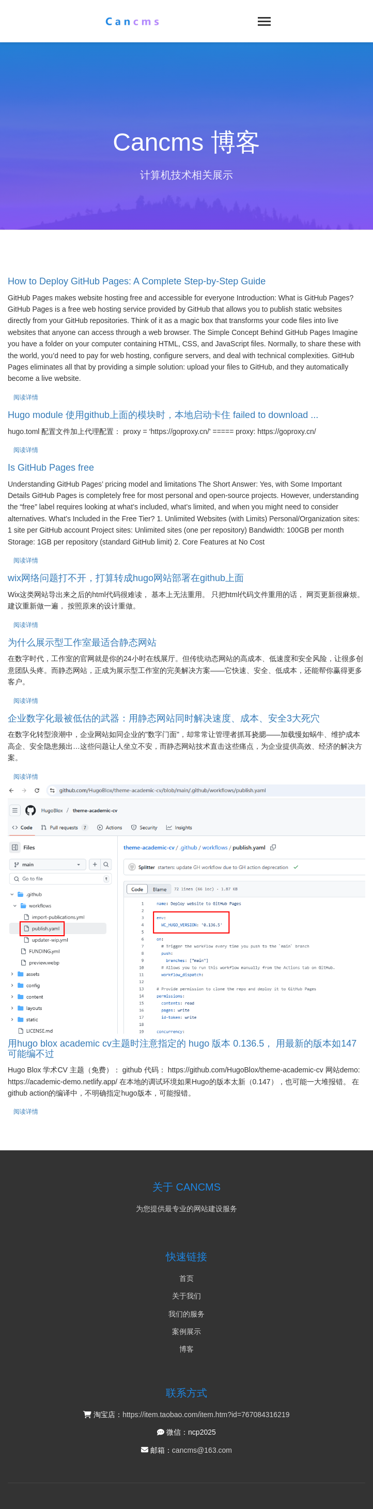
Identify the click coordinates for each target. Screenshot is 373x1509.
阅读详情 (25, 397)
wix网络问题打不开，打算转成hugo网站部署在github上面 (126, 578)
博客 (186, 1349)
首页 (186, 1278)
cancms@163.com (202, 1450)
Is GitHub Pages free (51, 467)
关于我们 (186, 1296)
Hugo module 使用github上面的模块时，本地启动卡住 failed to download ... (163, 415)
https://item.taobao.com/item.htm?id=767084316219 (205, 1414)
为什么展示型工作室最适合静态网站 (82, 642)
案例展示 (186, 1331)
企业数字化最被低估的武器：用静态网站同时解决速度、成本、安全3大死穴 (164, 718)
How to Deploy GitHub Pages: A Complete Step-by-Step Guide (137, 281)
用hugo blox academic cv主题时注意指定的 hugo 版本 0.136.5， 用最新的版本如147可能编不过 (182, 1048)
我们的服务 (186, 1314)
